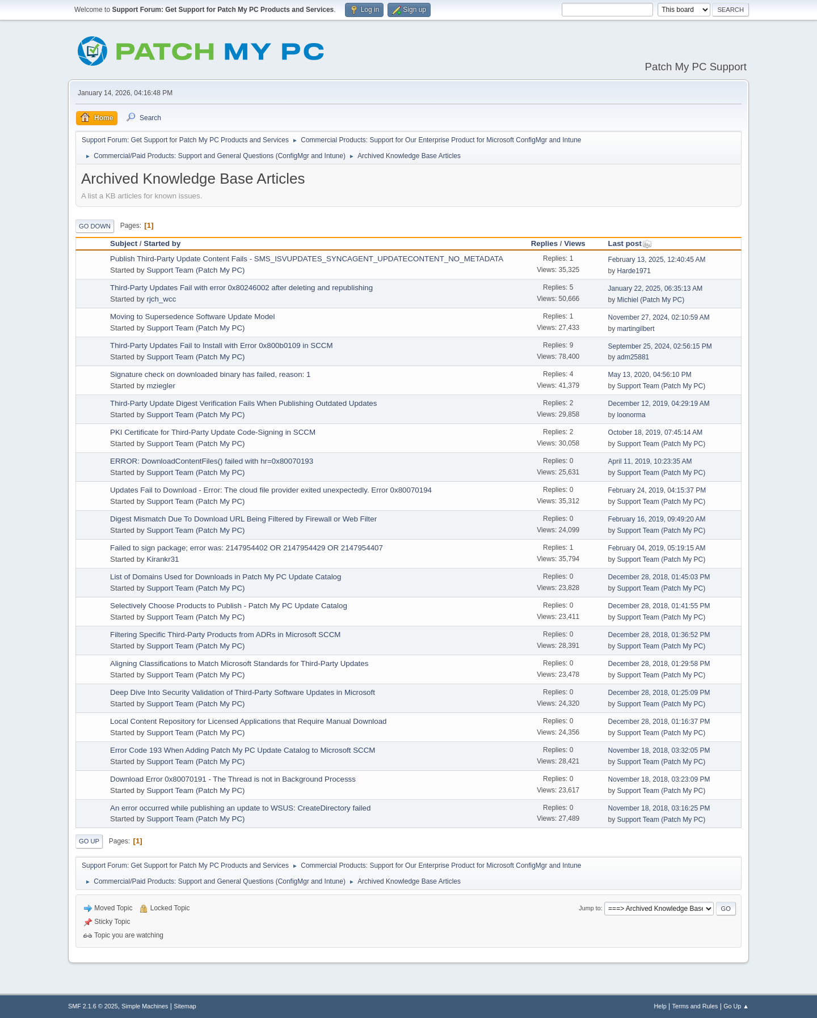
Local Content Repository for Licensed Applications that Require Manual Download (248, 721)
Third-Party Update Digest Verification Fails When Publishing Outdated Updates (243, 403)
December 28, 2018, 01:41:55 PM (659, 606)
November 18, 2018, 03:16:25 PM (659, 808)
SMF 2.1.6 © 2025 (93, 1006)
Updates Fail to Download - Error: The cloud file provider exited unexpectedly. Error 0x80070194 (271, 490)
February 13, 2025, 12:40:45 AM (657, 260)
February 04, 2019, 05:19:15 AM (657, 548)
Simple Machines (144, 1006)
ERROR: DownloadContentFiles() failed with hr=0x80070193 (211, 461)
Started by (162, 243)
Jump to (589, 908)
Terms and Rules (695, 1006)
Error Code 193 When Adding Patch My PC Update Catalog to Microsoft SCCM (242, 750)
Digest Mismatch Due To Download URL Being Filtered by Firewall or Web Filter (243, 519)
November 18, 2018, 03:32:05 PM (659, 750)
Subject (123, 243)
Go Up (89, 841)
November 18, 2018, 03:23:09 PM (659, 779)
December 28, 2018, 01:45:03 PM (659, 577)
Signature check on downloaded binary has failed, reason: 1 (210, 374)
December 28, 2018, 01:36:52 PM (659, 635)
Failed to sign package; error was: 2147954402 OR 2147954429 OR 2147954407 (246, 548)
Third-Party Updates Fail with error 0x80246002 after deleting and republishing (241, 287)
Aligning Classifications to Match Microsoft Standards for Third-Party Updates (239, 663)
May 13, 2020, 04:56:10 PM (650, 375)
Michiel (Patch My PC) (651, 300)
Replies (544, 243)
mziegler (160, 385)
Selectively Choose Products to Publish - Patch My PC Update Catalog (228, 605)
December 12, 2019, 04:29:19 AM (659, 404)
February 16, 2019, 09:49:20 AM (657, 519)
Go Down (95, 226)
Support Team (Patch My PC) (195, 270)
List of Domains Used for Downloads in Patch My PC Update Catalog (225, 576)
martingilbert (636, 329)
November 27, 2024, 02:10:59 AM (659, 317)
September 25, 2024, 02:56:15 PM (660, 346)
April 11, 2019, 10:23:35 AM (650, 461)
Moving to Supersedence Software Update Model (192, 316)
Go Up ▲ (736, 1006)
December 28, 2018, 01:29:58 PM (659, 664)
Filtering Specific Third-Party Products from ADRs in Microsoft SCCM (225, 634)
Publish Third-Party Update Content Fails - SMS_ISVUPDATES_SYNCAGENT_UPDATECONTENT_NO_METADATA (306, 259)
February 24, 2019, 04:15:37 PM (657, 490)
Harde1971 (634, 271)
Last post (630, 243)
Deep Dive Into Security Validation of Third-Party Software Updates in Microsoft (242, 692)
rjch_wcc (161, 299)
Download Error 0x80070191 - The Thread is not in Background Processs (233, 779)
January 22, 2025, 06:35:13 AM (655, 288)
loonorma (631, 415)
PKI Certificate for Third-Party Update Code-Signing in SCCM (212, 432)
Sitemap (185, 1006)
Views (575, 243)
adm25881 (633, 357)
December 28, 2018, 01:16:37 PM (659, 722)
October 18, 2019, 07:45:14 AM (655, 432)
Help (660, 1006)
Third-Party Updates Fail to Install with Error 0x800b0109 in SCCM (221, 345)
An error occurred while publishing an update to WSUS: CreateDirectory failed (240, 808)
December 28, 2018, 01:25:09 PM (659, 693)
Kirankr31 (162, 559)
